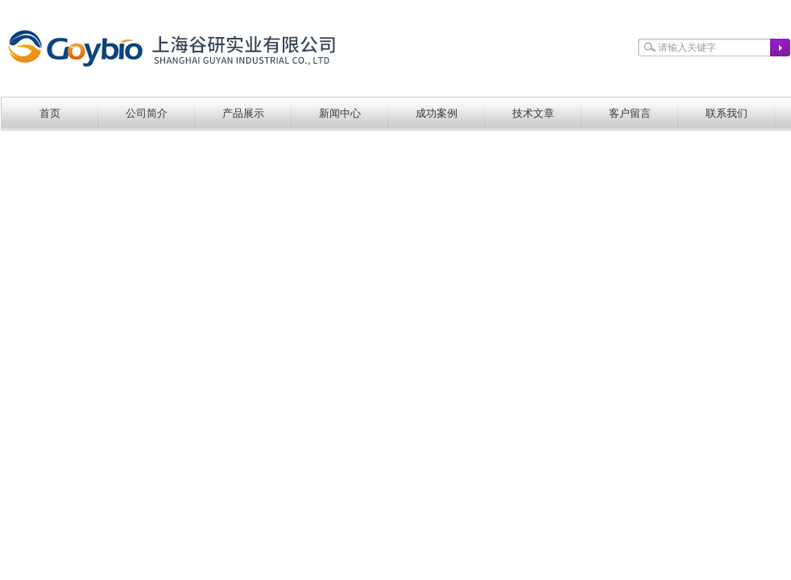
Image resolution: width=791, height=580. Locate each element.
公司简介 (147, 113)
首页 (49, 113)
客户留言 (630, 113)
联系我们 (727, 113)
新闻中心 (340, 113)
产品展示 (243, 113)
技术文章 (533, 113)
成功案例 (437, 113)
